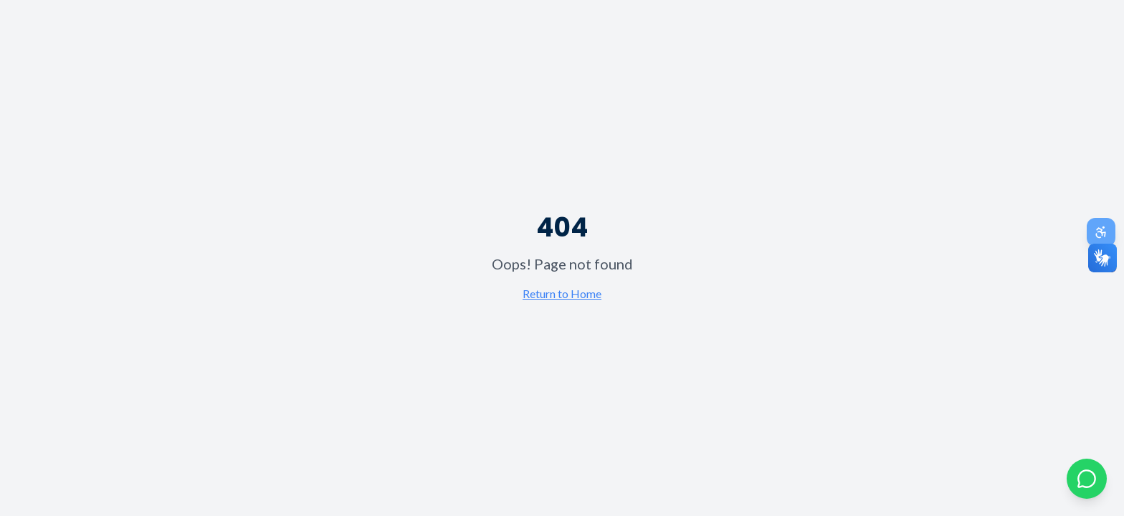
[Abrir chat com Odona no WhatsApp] (1087, 479)
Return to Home (562, 293)
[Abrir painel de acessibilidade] (1101, 232)
